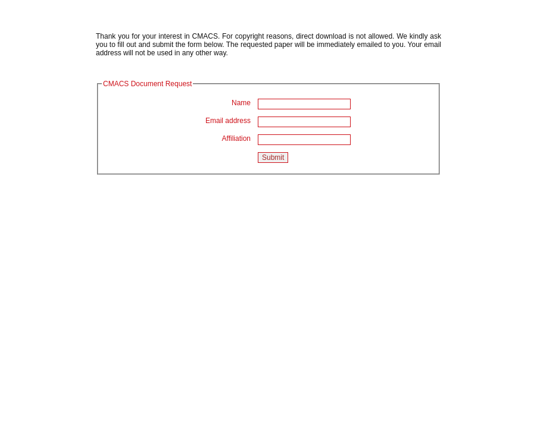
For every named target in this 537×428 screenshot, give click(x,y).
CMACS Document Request (147, 84)
